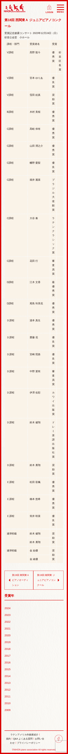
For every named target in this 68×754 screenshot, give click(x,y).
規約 (8, 738)
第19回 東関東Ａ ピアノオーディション (18, 580)
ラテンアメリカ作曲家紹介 (24, 734)
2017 (7, 655)
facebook (59, 739)
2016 (7, 662)
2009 (7, 709)
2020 (7, 635)
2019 (7, 642)
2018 (7, 648)
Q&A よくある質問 (22, 738)
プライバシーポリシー (28, 742)
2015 (7, 669)
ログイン (50, 6)
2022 (7, 621)
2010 (7, 703)
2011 (7, 696)
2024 (7, 608)
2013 (7, 682)
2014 (7, 676)
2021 (7, 628)
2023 (7, 614)
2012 (7, 689)
